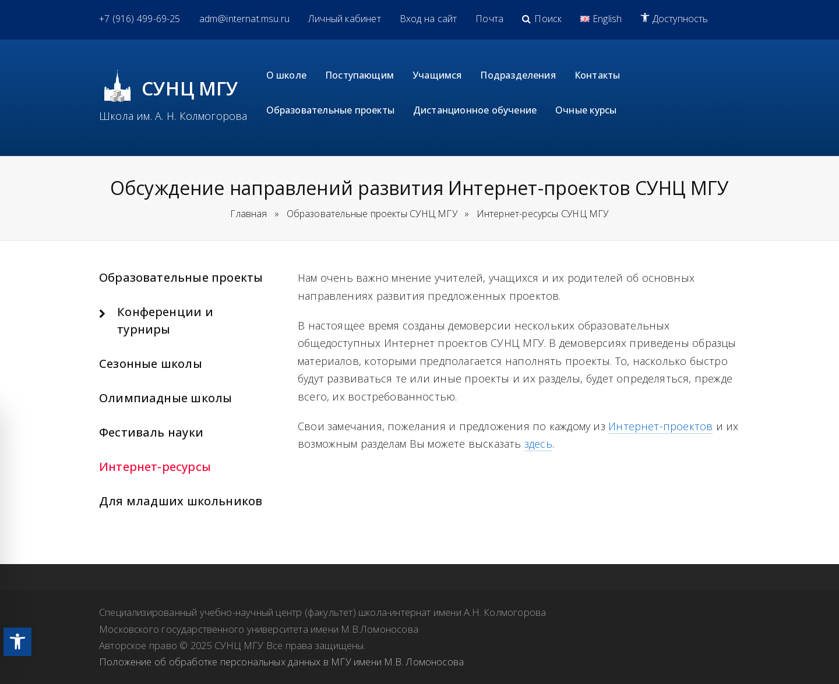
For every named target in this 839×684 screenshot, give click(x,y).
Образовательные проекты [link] (181, 277)
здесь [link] (538, 444)
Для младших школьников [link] (180, 501)
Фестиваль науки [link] (151, 432)
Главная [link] (248, 213)
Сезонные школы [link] (150, 363)
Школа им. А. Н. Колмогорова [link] (173, 116)
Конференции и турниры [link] (165, 320)
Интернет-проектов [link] (660, 426)
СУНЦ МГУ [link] (190, 88)
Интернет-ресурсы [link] (155, 466)
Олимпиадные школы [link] (165, 398)
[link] (17, 642)
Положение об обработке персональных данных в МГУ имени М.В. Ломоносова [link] (281, 661)
